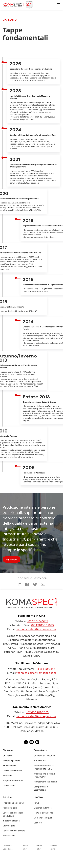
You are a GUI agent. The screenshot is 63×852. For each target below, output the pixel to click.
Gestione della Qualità (44, 755)
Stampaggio (9, 825)
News (36, 803)
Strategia (7, 775)
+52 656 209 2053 (37, 712)
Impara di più (11, 559)
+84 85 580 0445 (44, 668)
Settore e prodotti (11, 760)
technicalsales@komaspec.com (36, 629)
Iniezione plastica (11, 820)
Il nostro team (9, 765)
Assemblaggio (10, 808)
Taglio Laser (9, 835)
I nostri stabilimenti (12, 770)
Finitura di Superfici (43, 813)
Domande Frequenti (44, 817)
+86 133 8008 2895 (42, 625)
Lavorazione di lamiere (14, 830)
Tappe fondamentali (13, 780)
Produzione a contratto (14, 803)
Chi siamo (7, 755)
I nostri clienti (9, 785)
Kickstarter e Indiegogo (45, 781)
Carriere (38, 822)
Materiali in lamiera (43, 808)
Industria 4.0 (40, 760)
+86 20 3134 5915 (37, 621)
